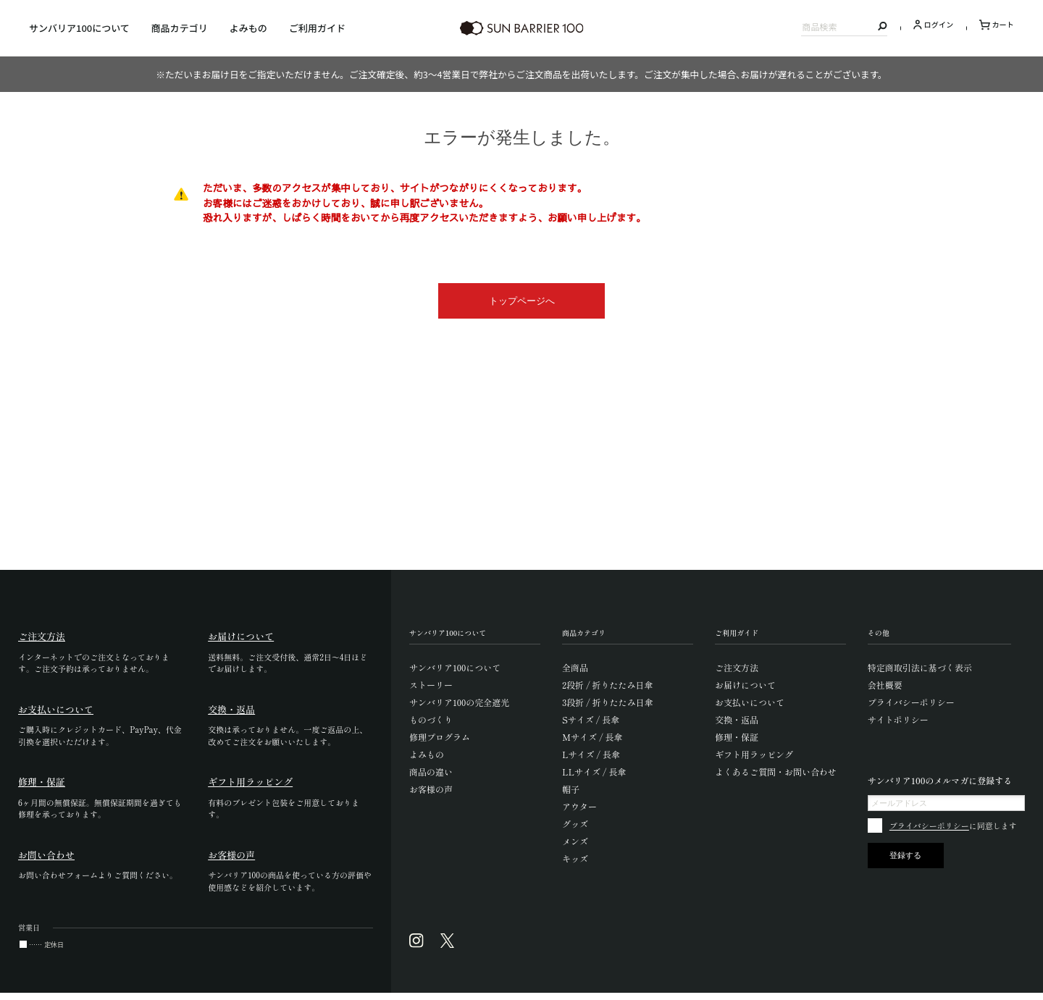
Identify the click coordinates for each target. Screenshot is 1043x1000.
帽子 (570, 789)
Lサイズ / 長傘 (591, 754)
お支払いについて (749, 702)
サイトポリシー (898, 719)
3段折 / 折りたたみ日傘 (607, 702)
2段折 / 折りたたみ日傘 (607, 684)
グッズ (575, 824)
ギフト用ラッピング (754, 754)
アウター (579, 806)
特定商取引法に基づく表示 (920, 667)
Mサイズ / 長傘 (592, 737)
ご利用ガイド (317, 28)
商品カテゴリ (179, 28)
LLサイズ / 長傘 (594, 771)
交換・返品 (736, 719)
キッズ (575, 858)
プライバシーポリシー (911, 702)
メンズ (575, 841)
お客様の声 (431, 789)
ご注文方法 (736, 667)
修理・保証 (736, 737)
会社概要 (885, 684)
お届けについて (745, 684)
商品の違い (431, 771)
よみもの (248, 28)
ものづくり (431, 719)
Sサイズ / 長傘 (590, 719)
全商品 (575, 667)
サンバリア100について (79, 28)
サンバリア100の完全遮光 (459, 702)
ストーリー (431, 684)
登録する (905, 855)
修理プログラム (439, 737)
